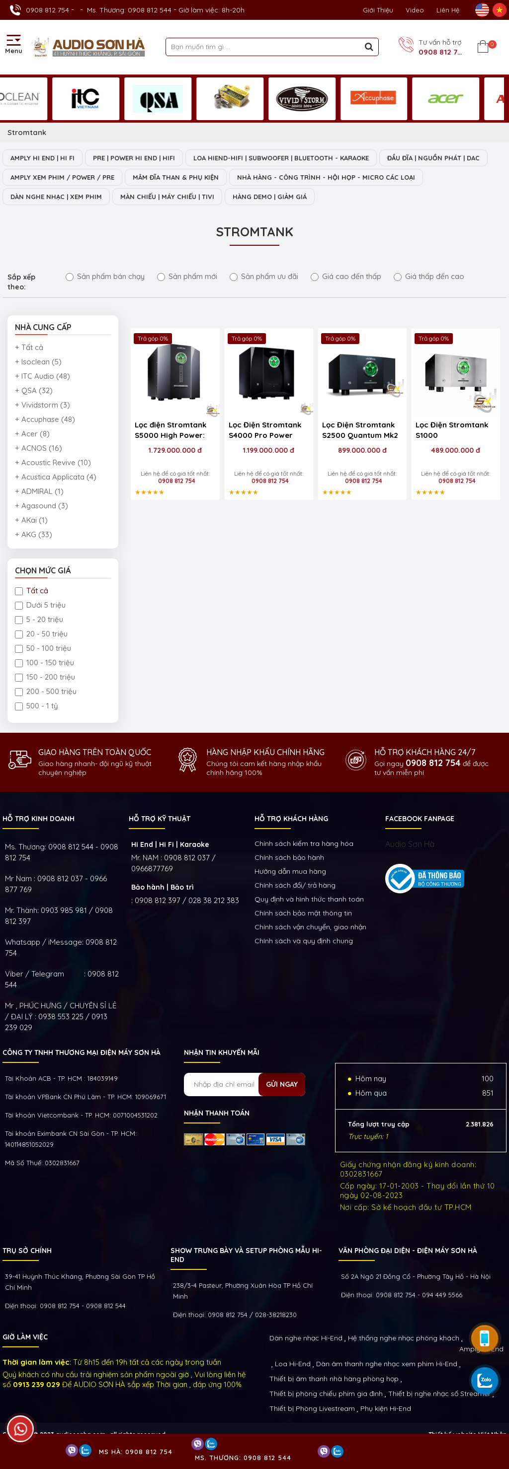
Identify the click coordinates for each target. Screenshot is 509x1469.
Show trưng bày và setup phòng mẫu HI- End (246, 1255)
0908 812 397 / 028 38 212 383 (187, 900)
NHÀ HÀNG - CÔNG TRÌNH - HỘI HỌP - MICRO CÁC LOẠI (326, 177)
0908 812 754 (47, 9)
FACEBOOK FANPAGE (419, 818)
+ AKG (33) (33, 534)
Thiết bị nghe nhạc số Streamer (439, 1393)
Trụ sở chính (27, 1250)
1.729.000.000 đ (175, 450)
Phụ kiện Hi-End (385, 1408)
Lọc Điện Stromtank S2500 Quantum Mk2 (360, 430)
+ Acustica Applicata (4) (55, 477)
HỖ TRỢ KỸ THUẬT (159, 818)
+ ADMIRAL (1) (39, 491)
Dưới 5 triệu (40, 605)
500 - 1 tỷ (36, 705)
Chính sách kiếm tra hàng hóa (303, 843)
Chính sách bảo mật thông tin (303, 913)
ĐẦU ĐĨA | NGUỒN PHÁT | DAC (433, 158)
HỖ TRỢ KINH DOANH (38, 818)
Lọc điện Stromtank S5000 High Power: (170, 430)
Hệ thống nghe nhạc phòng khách (403, 1337)
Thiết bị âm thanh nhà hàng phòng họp (334, 1378)
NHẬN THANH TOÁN (217, 1113)
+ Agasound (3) (41, 505)
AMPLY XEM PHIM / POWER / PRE (62, 177)
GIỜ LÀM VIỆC (25, 1336)
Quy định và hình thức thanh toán (309, 899)
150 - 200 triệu (45, 677)
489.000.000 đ (455, 450)
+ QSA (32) (34, 390)
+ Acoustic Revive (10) (53, 462)
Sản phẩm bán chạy (105, 276)
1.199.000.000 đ (268, 450)
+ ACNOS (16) (38, 448)
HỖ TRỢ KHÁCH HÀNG (291, 818)
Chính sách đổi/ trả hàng (295, 885)
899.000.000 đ (362, 450)
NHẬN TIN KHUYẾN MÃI (221, 1052)
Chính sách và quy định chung (303, 940)
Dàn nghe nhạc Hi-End (305, 1337)
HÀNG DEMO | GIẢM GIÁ (270, 197)
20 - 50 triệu (41, 633)
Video (415, 10)
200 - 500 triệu (46, 691)
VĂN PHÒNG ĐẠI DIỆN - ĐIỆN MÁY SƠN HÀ (408, 1250)
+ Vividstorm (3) (42, 405)
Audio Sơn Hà (409, 844)
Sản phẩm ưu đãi (264, 276)
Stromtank (26, 132)
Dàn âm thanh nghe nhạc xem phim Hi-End (386, 1363)
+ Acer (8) (32, 433)
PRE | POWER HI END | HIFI (134, 158)
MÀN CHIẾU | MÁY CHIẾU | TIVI (167, 197)
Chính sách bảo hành (289, 857)
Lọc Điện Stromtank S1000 (452, 430)
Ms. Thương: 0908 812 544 (129, 9)
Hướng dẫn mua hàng (290, 871)
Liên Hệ (447, 10)
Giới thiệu (378, 10)
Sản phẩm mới (187, 276)
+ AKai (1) (31, 520)
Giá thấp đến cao (429, 276)
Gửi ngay (282, 1084)
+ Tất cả (29, 347)
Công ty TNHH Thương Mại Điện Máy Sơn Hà (81, 1052)
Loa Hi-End (293, 1363)
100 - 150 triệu (44, 662)
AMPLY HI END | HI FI (42, 158)
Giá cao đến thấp (346, 276)
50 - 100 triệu (43, 648)
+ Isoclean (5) (38, 361)
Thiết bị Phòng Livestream (312, 1408)
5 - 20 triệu (39, 619)
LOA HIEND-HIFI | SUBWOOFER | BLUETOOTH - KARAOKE (281, 158)
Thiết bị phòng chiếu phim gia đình (326, 1393)
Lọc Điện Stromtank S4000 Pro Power (265, 430)
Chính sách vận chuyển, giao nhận (310, 926)
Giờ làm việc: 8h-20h (211, 9)
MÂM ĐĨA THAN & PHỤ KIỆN (176, 177)
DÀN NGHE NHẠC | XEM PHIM (56, 197)
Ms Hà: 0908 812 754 (135, 1452)
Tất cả (31, 590)
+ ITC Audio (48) (42, 376)
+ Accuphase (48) (45, 419)
